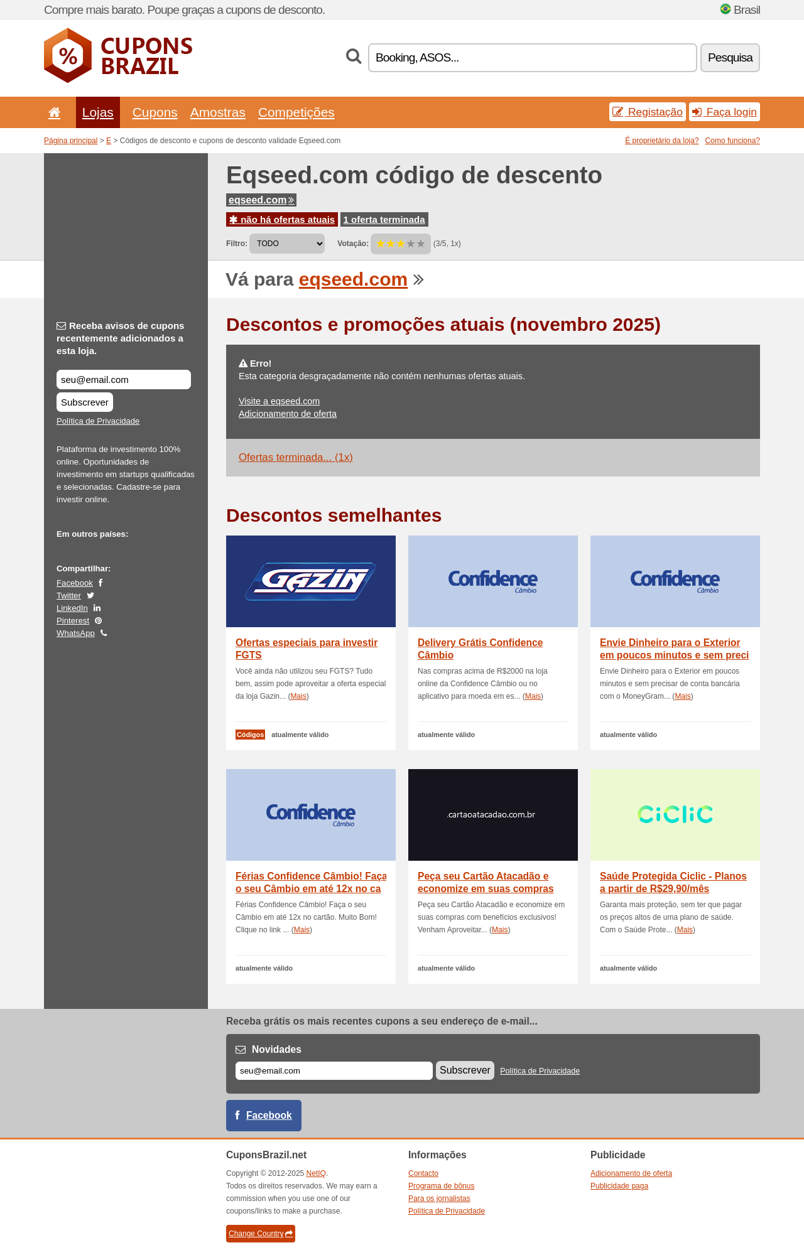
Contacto (423, 1173)
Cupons (155, 112)
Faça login (724, 111)
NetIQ (316, 1173)
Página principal (70, 140)
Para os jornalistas (439, 1198)
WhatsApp (76, 633)
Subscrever (85, 402)
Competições (296, 112)
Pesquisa (730, 57)
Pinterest (73, 620)
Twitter (69, 595)
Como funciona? (732, 140)
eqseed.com (261, 200)
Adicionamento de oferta (288, 414)
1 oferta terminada (384, 219)
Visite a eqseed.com (279, 401)
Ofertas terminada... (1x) (296, 457)
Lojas (98, 112)
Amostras (218, 112)
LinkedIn (72, 608)
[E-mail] (334, 1071)
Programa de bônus (441, 1186)
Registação (647, 111)
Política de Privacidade (98, 421)
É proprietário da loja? (661, 140)
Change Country (261, 1233)
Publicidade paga (619, 1186)
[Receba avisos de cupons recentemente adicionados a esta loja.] (124, 379)
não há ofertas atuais (282, 219)
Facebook (75, 583)
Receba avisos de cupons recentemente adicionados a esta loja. (120, 338)
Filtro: (236, 243)
